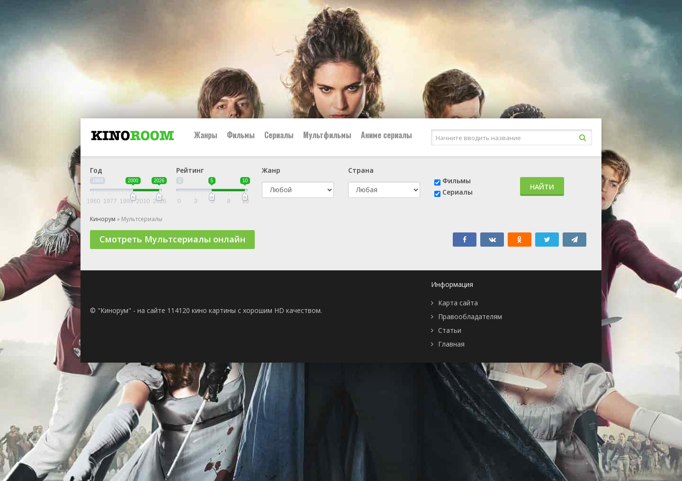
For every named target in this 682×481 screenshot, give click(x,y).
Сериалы (279, 135)
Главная (451, 343)
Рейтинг (190, 170)
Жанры (205, 135)
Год (96, 170)
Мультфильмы (327, 135)
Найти (542, 186)
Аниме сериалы (386, 135)
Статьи (449, 330)
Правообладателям (470, 316)
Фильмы (241, 135)
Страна (361, 170)
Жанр (271, 170)
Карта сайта (458, 302)
